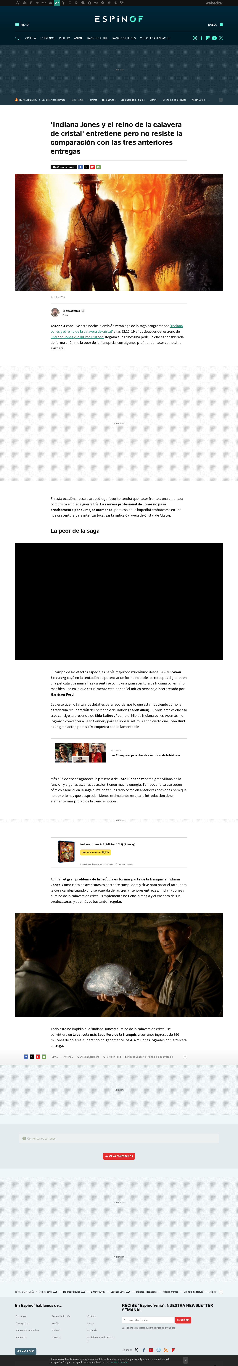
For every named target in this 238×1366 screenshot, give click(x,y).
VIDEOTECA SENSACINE (155, 38)
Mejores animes (170, 1291)
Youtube (214, 38)
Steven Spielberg (89, 1056)
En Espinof (116, 750)
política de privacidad (164, 1327)
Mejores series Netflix (146, 1291)
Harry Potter (77, 99)
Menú (25, 24)
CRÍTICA (30, 38)
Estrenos (21, 1316)
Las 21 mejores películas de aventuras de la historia (145, 755)
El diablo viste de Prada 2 (100, 1339)
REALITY (64, 38)
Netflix (55, 1323)
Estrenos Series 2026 (121, 1291)
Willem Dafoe (198, 99)
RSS (166, 1349)
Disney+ (154, 99)
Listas (90, 1323)
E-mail (98, 167)
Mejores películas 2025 (74, 1291)
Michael (56, 1330)
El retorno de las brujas (174, 99)
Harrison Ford (113, 1056)
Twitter (221, 38)
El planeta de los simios (132, 99)
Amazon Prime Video (27, 1330)
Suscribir (183, 1320)
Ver (121, 1156)
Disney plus (22, 1323)
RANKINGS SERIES (124, 38)
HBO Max (21, 1337)
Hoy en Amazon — (95, 852)
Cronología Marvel (193, 1291)
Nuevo (212, 24)
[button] (73, 310)
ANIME (78, 38)
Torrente (93, 99)
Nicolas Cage (108, 99)
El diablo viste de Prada (53, 99)
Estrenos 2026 (98, 1291)
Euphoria (92, 1330)
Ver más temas (25, 1351)
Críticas (91, 1316)
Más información (119, 1362)
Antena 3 (68, 1056)
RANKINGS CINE (97, 38)
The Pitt (56, 1337)
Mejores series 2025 (48, 1291)
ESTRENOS (47, 38)
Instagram (195, 38)
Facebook (201, 38)
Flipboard (208, 38)
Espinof (119, 19)
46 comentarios (65, 167)
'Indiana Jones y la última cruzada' (77, 337)
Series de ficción (61, 1316)
